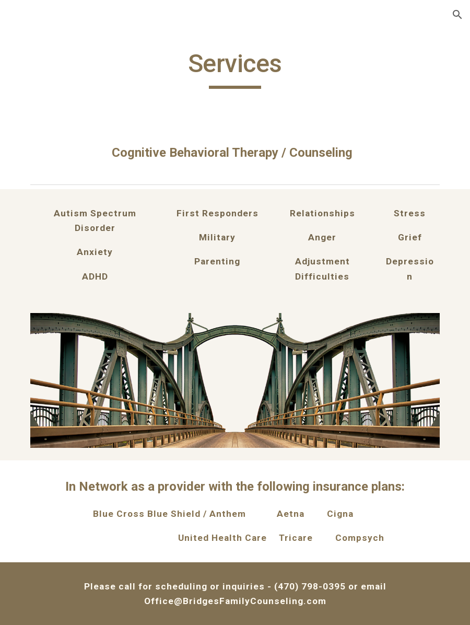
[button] (457, 14)
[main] (235, 68)
